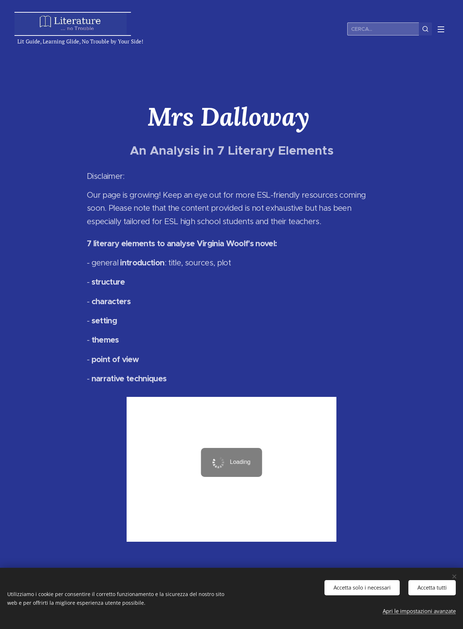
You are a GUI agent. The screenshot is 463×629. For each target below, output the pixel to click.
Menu (441, 29)
